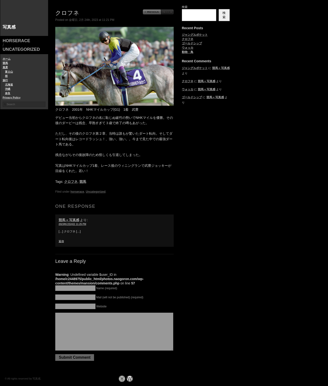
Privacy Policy (12, 97)
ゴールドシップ (192, 43)
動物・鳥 (187, 52)
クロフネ (71, 182)
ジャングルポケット (195, 34)
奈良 (7, 93)
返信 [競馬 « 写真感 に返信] (61, 241)
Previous (152, 12)
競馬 (5, 63)
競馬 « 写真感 (69, 220)
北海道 (9, 84)
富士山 (9, 71)
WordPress (130, 378)
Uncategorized (21, 49)
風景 (5, 67)
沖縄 (7, 88)
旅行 (5, 80)
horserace (16, 41)
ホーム (7, 58)
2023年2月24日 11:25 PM (72, 224)
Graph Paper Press (122, 378)
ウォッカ (187, 47)
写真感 (9, 27)
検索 (185, 7)
